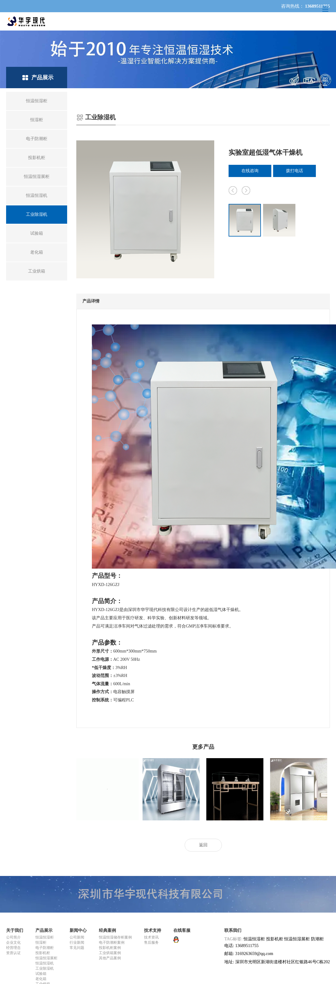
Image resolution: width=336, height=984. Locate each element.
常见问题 (77, 948)
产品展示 (43, 930)
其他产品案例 (110, 958)
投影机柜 (42, 953)
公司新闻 (77, 937)
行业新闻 (77, 942)
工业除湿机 (44, 968)
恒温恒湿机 (44, 963)
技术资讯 (151, 937)
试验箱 (40, 973)
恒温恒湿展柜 (46, 958)
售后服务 (151, 942)
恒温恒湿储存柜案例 (115, 937)
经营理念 (13, 948)
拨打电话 (294, 170)
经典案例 (107, 930)
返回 (203, 845)
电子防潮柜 (44, 948)
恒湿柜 (40, 942)
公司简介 (13, 937)
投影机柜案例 (110, 948)
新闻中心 (78, 930)
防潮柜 (317, 939)
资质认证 (13, 953)
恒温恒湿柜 (44, 937)
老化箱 (40, 979)
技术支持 (152, 930)
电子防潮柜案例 (112, 942)
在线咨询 (249, 170)
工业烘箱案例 (110, 953)
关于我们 (14, 930)
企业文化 (13, 942)
